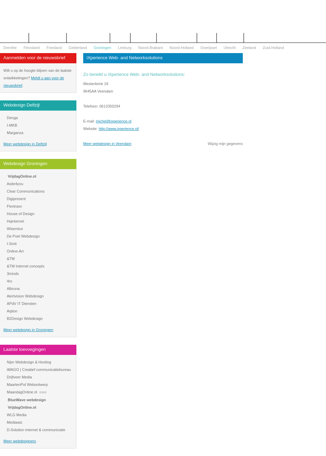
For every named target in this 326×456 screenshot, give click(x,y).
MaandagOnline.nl (22, 392)
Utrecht (229, 48)
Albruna (13, 289)
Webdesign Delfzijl (21, 105)
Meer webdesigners (19, 441)
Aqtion (12, 311)
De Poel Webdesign (23, 236)
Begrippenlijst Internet (88, 38)
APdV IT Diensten (21, 304)
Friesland (54, 48)
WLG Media (16, 415)
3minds (13, 274)
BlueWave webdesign (27, 400)
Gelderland (78, 48)
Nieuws (207, 38)
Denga (12, 118)
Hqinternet (15, 221)
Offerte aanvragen (47, 38)
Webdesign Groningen (25, 163)
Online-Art (15, 251)
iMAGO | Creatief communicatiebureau (39, 370)
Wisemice (15, 229)
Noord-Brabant (150, 48)
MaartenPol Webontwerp (27, 384)
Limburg (124, 48)
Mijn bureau (230, 38)
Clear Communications (25, 191)
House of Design (20, 214)
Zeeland (249, 48)
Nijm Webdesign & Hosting (29, 362)
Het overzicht (14, 38)
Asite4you (15, 184)
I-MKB (12, 125)
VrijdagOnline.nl (22, 176)
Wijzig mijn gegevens (225, 144)
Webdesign (143, 38)
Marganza (15, 133)
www (43, 392)
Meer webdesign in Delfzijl (25, 144)
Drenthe (10, 48)
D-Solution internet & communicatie (36, 430)
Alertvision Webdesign (25, 296)
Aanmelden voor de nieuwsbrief (34, 57)
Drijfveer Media (19, 377)
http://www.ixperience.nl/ (119, 129)
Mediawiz (14, 422)
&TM (11, 259)
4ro (9, 281)
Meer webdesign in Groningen (28, 330)
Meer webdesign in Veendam (107, 144)
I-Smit (12, 244)
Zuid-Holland (273, 48)
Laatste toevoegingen (24, 349)
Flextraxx (14, 206)
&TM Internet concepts (25, 266)
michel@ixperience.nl (113, 121)
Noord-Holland (181, 48)
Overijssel (208, 48)
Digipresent (16, 199)
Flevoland (31, 48)
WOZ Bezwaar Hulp (176, 38)
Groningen (102, 48)
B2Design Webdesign (25, 318)
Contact (120, 38)
